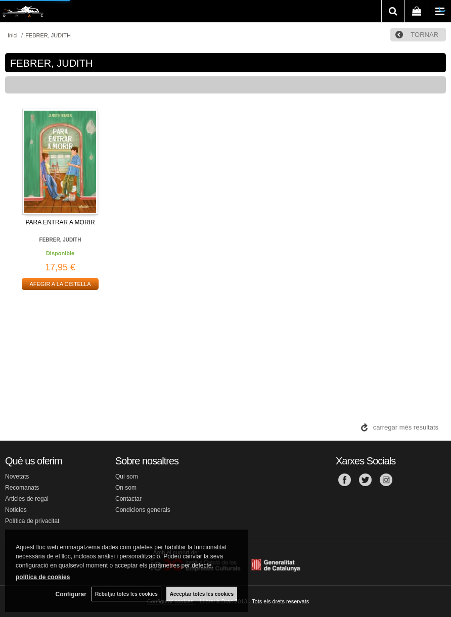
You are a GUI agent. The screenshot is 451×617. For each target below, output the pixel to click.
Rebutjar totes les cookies (126, 594)
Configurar (71, 594)
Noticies (16, 509)
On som (126, 487)
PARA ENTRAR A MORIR (60, 222)
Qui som (126, 476)
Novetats (17, 476)
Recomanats (22, 487)
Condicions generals (142, 509)
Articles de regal (27, 498)
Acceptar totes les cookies (202, 594)
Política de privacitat (32, 521)
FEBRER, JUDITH (60, 240)
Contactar (128, 498)
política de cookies (43, 577)
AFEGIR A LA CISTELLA (60, 284)
